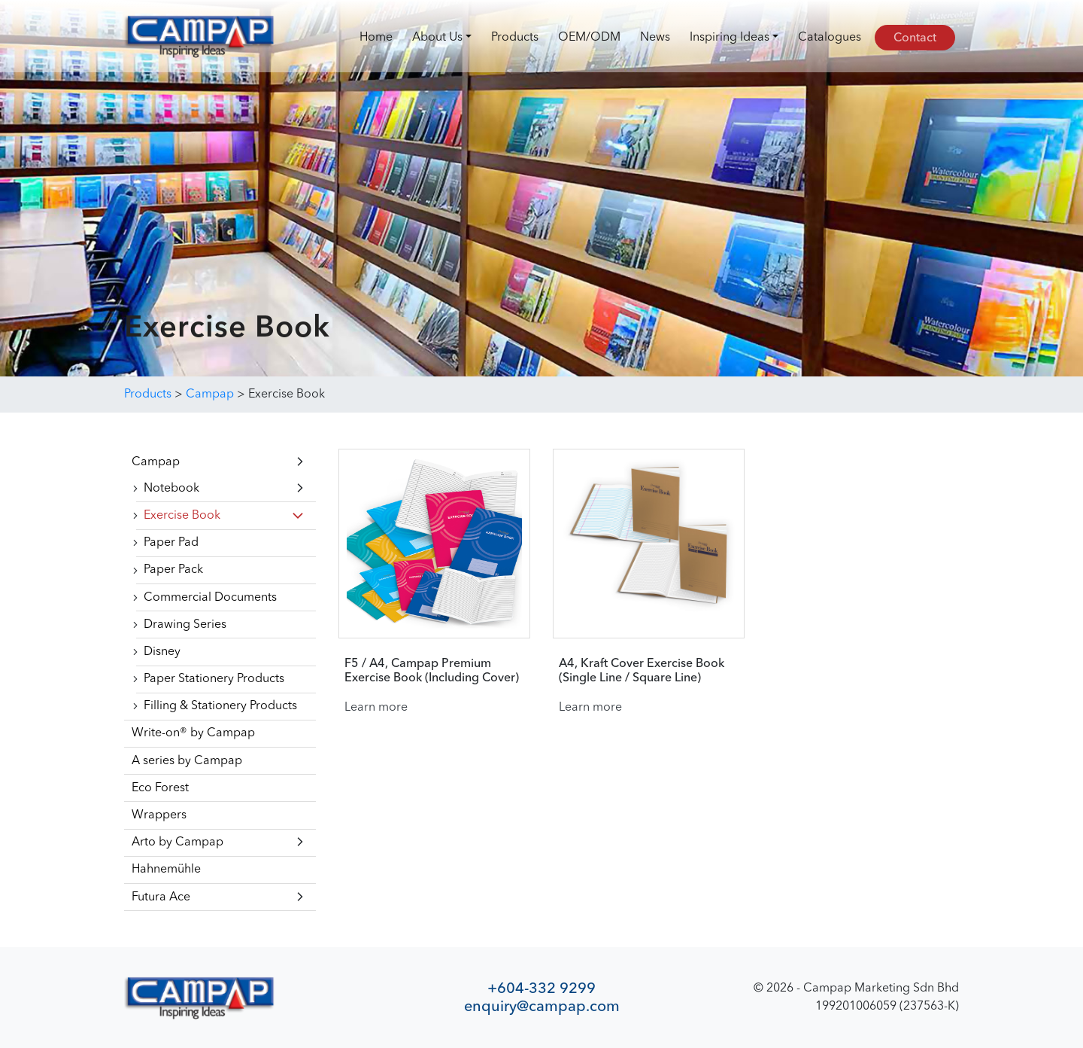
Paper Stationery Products (214, 679)
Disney (162, 652)
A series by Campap (187, 761)
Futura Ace (161, 897)
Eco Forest (160, 788)
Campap (156, 462)
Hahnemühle (166, 870)
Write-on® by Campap (193, 733)
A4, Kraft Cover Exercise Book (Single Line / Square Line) (641, 671)
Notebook (171, 489)
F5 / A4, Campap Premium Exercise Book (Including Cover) (431, 671)
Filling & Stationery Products (220, 706)
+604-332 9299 (541, 988)
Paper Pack (173, 570)
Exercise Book (182, 516)
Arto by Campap (177, 842)
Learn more (376, 708)
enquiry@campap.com (542, 1006)
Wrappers (159, 815)
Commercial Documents (210, 598)
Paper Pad (171, 543)
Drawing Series (185, 625)
